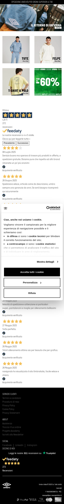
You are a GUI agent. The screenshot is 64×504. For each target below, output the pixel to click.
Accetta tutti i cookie (32, 271)
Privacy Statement (11, 413)
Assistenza (7, 423)
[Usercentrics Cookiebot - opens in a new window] (46, 208)
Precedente (9, 143)
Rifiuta (32, 293)
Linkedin (19, 445)
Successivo (23, 143)
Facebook (7, 445)
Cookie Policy (8, 409)
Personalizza (32, 282)
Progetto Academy (11, 431)
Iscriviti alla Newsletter (13, 434)
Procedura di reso (10, 402)
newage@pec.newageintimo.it (52, 495)
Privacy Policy (8, 405)
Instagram (32, 445)
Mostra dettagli (45, 261)
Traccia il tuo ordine (11, 427)
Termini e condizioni (11, 398)
